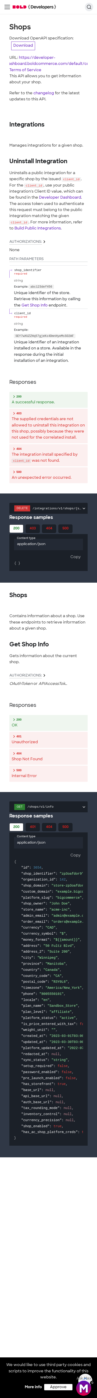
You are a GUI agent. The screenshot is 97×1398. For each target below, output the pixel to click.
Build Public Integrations (37, 228)
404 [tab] (49, 528)
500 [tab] (65, 528)
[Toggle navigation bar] (7, 7)
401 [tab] (33, 827)
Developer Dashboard (60, 198)
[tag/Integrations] (7, 125)
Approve (58, 1387)
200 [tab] (16, 528)
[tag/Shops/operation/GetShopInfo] (7, 645)
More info (33, 1387)
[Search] (89, 7)
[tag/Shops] (7, 596)
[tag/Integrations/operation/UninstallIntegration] (7, 162)
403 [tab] (33, 528)
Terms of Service (25, 70)
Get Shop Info (35, 305)
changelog (43, 93)
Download (23, 46)
